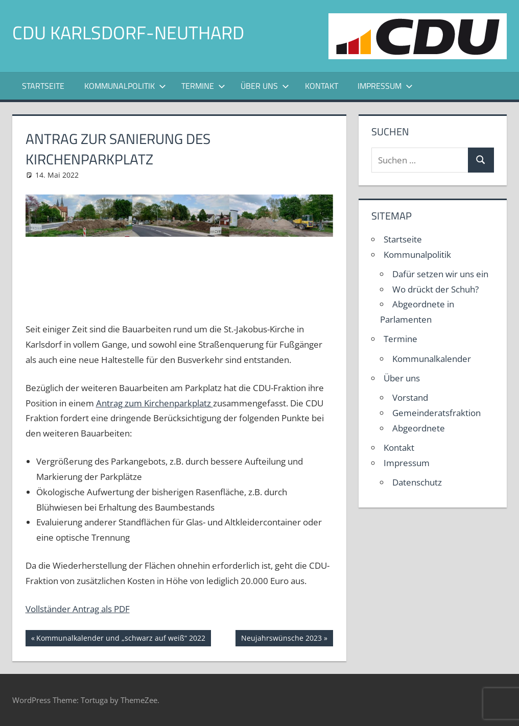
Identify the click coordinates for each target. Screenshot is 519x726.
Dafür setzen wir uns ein (440, 274)
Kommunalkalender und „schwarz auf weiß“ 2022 (120, 639)
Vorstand (410, 397)
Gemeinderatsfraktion (436, 413)
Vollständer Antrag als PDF (78, 609)
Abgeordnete (418, 428)
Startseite (43, 86)
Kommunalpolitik (125, 86)
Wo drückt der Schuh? (435, 289)
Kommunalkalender (431, 359)
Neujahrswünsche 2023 (281, 639)
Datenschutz (417, 482)
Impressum (385, 86)
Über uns (265, 86)
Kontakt (321, 86)
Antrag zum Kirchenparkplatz (154, 403)
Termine (203, 86)
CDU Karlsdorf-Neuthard (128, 32)
